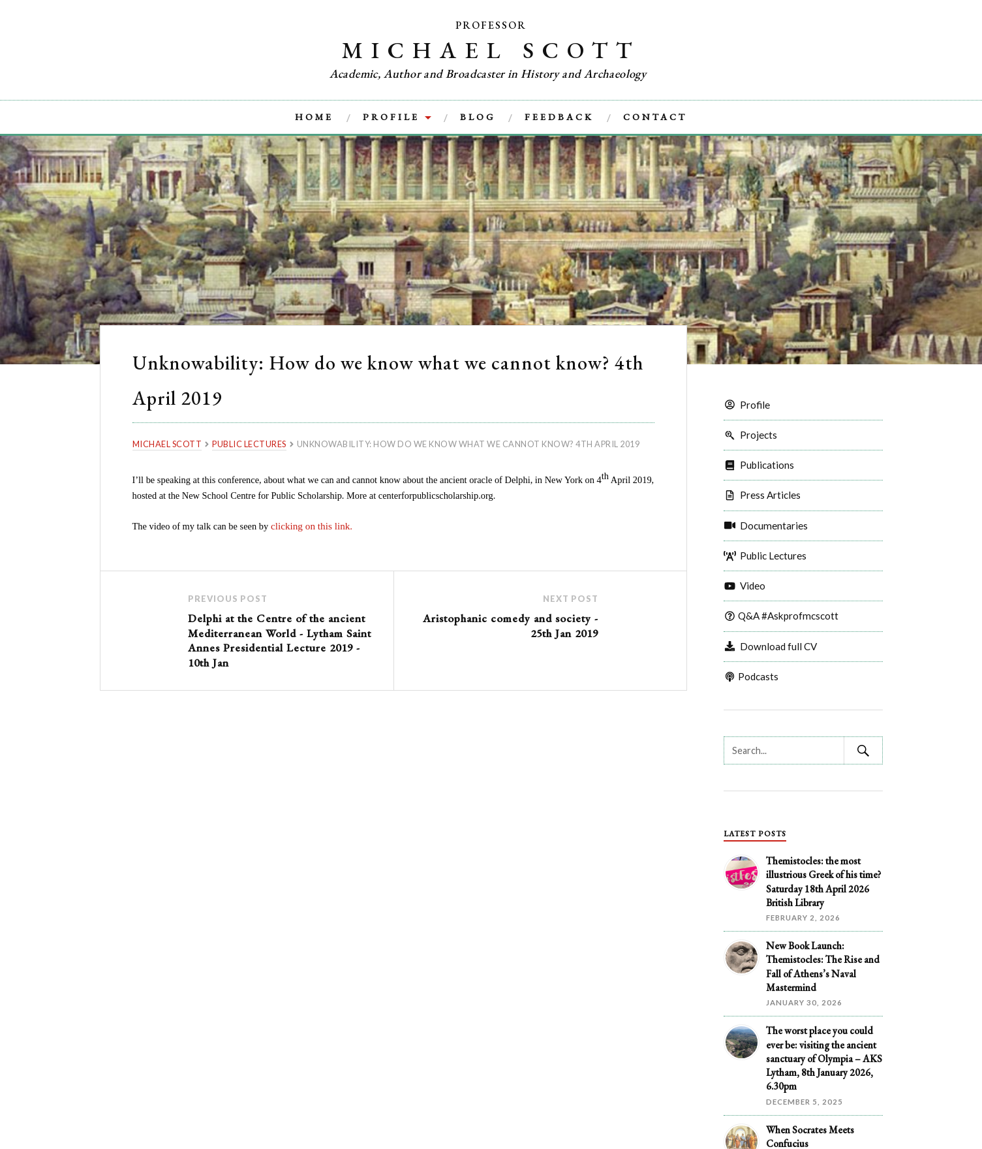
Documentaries (766, 525)
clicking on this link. (308, 525)
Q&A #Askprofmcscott (781, 616)
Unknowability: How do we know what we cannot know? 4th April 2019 (371, 377)
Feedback (559, 117)
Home (314, 117)
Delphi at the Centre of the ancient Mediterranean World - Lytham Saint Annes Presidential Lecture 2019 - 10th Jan (280, 636)
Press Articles (762, 495)
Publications (759, 465)
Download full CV (770, 646)
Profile (391, 117)
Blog (478, 117)
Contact (655, 117)
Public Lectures (765, 555)
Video (744, 585)
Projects (750, 435)
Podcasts (751, 676)
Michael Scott (491, 49)
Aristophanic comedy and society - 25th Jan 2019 (504, 623)
